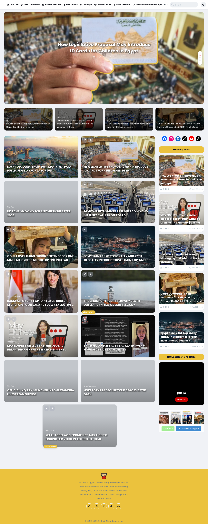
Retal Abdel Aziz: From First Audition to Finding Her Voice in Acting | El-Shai (76, 437)
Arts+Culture (103, 4)
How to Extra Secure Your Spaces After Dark (115, 392)
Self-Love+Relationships (147, 4)
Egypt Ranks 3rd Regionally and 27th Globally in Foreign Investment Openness (116, 258)
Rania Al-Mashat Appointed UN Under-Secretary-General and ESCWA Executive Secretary (39, 303)
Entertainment (30, 4)
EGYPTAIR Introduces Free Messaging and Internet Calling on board (128, 125)
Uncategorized (90, 386)
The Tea (12, 4)
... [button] (166, 4)
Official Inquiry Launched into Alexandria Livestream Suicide (40, 392)
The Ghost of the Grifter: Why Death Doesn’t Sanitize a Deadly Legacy (112, 303)
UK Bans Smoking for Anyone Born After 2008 (38, 213)
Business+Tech (52, 4)
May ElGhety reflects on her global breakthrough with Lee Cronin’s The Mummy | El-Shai (75, 123)
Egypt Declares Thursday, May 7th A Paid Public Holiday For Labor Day (39, 169)
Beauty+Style (122, 4)
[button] (200, 55)
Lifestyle (86, 4)
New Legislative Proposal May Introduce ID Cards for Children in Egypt (104, 47)
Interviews (71, 4)
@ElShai (181, 393)
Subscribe (181, 399)
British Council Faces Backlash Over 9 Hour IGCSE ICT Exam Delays (114, 347)
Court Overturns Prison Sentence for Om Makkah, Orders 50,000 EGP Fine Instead (178, 125)
